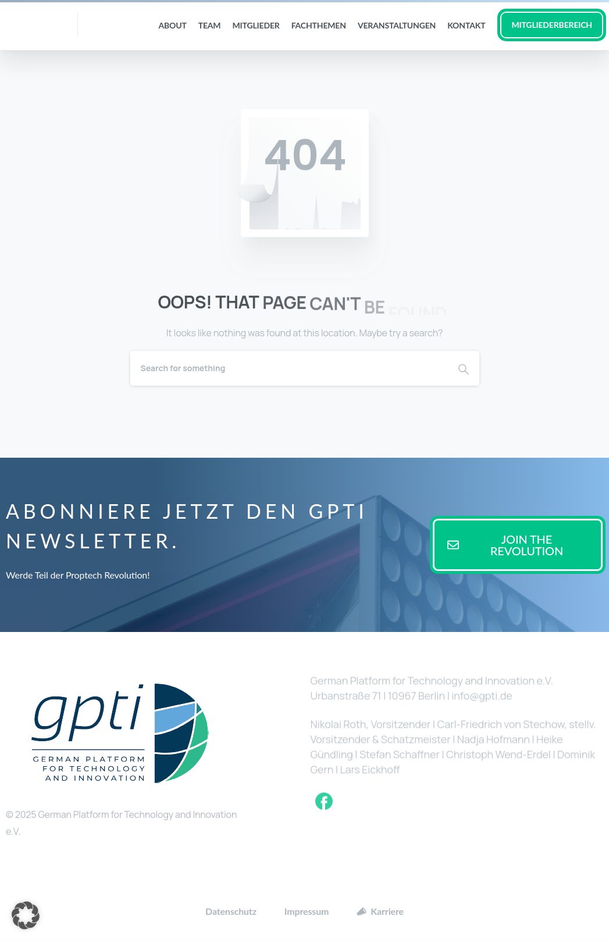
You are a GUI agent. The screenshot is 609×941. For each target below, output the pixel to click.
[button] (25, 915)
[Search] (289, 368)
